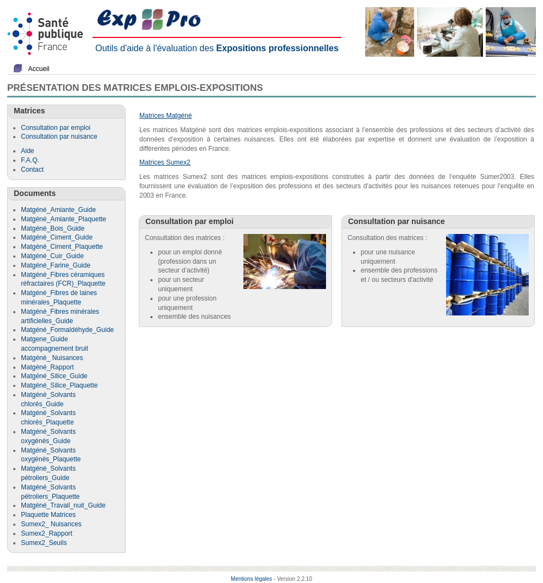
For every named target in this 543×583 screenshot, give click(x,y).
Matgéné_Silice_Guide (54, 376)
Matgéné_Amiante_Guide (58, 210)
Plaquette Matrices (48, 515)
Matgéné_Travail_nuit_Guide (63, 505)
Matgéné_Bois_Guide (52, 228)
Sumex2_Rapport (46, 533)
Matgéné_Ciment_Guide (57, 237)
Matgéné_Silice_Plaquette (59, 385)
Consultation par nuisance (59, 136)
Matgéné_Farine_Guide (55, 265)
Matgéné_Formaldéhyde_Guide (67, 330)
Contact (32, 169)
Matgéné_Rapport (47, 367)
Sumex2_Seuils (44, 543)
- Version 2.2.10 (293, 579)
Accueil (39, 69)
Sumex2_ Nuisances (51, 524)
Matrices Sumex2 (165, 162)
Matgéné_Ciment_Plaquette (62, 246)
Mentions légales (251, 579)
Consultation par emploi (55, 128)
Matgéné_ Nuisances (52, 358)
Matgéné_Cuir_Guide (52, 256)
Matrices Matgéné (165, 115)
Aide (27, 151)
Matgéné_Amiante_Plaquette (63, 219)
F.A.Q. (30, 160)
